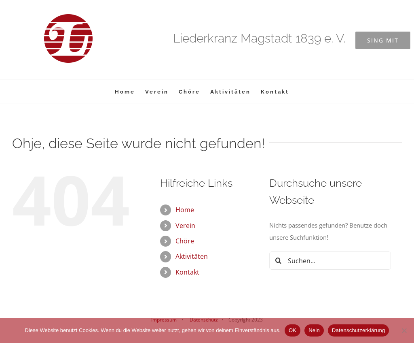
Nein (314, 330)
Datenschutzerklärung (358, 330)
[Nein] (404, 330)
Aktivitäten (191, 256)
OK (292, 330)
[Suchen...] (330, 260)
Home (184, 209)
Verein (185, 225)
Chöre (184, 240)
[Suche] (278, 260)
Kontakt (187, 272)
